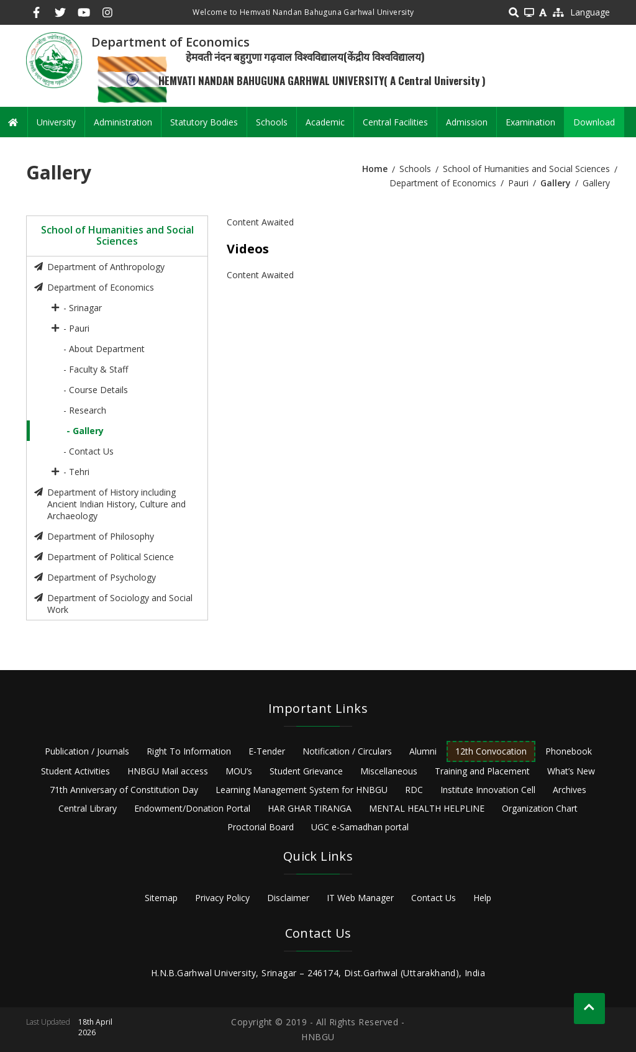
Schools (272, 122)
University (56, 122)
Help (482, 898)
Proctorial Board (260, 827)
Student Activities (75, 771)
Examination (530, 122)
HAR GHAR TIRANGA (310, 808)
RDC (414, 790)
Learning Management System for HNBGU (302, 790)
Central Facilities (395, 122)
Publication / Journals (87, 751)
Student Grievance (306, 771)
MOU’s (238, 771)
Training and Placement (482, 771)
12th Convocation (491, 751)
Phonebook (568, 751)
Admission (467, 122)
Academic (325, 122)
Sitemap (161, 898)
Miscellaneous (388, 771)
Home (375, 169)
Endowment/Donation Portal (192, 808)
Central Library (87, 808)
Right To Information (189, 751)
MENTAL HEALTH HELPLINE (426, 808)
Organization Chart (540, 808)
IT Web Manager (360, 898)
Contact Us (433, 898)
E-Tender (266, 751)
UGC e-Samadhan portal (360, 827)
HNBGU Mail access (167, 771)
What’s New (571, 771)
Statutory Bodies (204, 122)
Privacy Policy (222, 898)
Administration (123, 122)
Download (594, 122)
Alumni (423, 751)
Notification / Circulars (347, 751)
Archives (569, 790)
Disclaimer (288, 898)
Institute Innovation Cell (487, 790)
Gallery (555, 183)
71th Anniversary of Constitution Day (124, 790)
